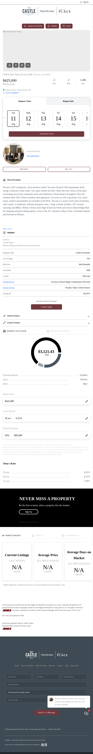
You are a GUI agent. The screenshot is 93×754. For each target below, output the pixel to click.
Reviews (52, 666)
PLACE (43, 740)
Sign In (84, 2)
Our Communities (27, 666)
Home (17, 666)
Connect (60, 666)
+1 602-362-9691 (54, 729)
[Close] (88, 732)
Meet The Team (41, 666)
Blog (67, 666)
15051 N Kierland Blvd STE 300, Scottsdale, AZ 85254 (25, 729)
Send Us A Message (46, 712)
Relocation (74, 666)
